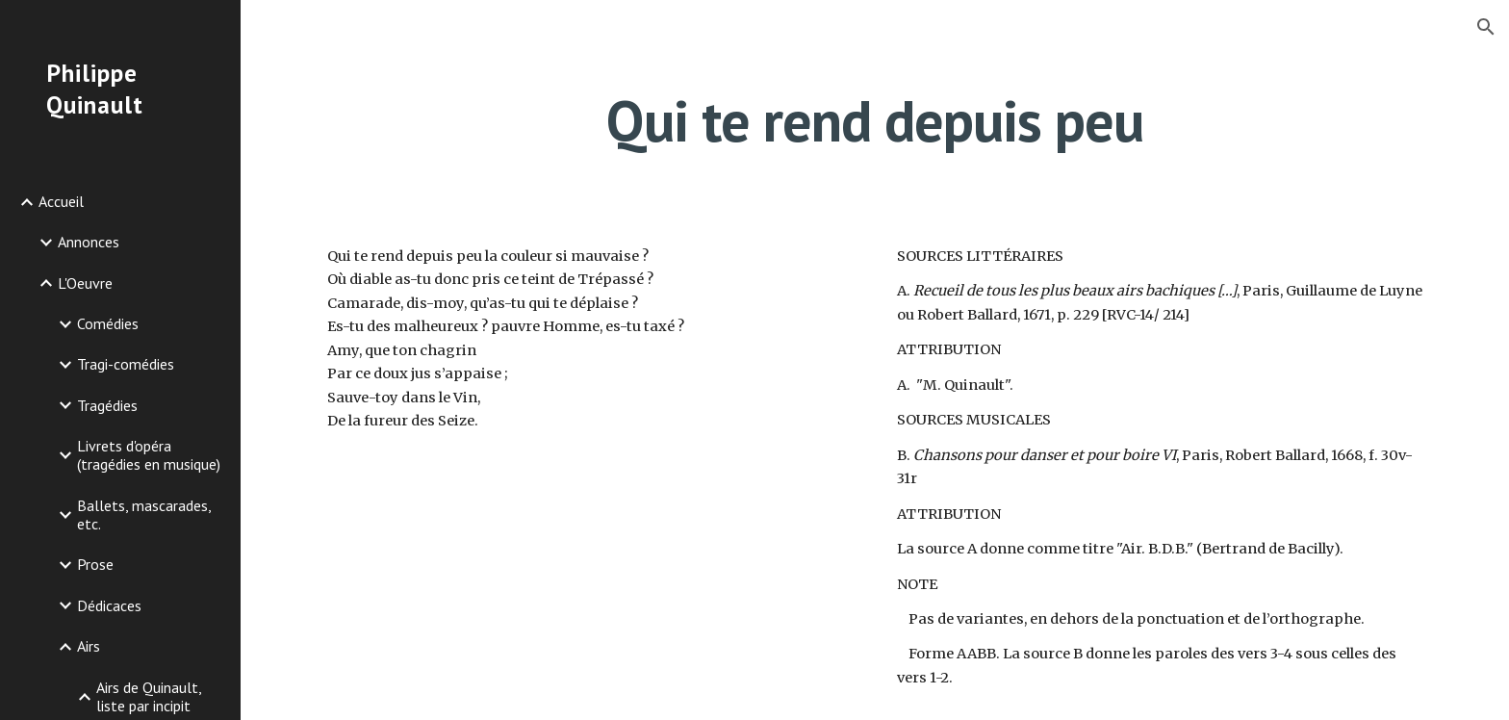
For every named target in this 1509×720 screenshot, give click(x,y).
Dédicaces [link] (109, 605)
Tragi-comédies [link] (125, 363)
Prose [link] (95, 564)
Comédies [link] (108, 323)
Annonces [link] (88, 241)
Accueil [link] (61, 201)
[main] (874, 120)
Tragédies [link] (107, 405)
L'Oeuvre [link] (85, 283)
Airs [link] (88, 646)
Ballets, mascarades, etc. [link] (144, 514)
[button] (1486, 27)
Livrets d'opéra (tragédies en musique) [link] (148, 455)
